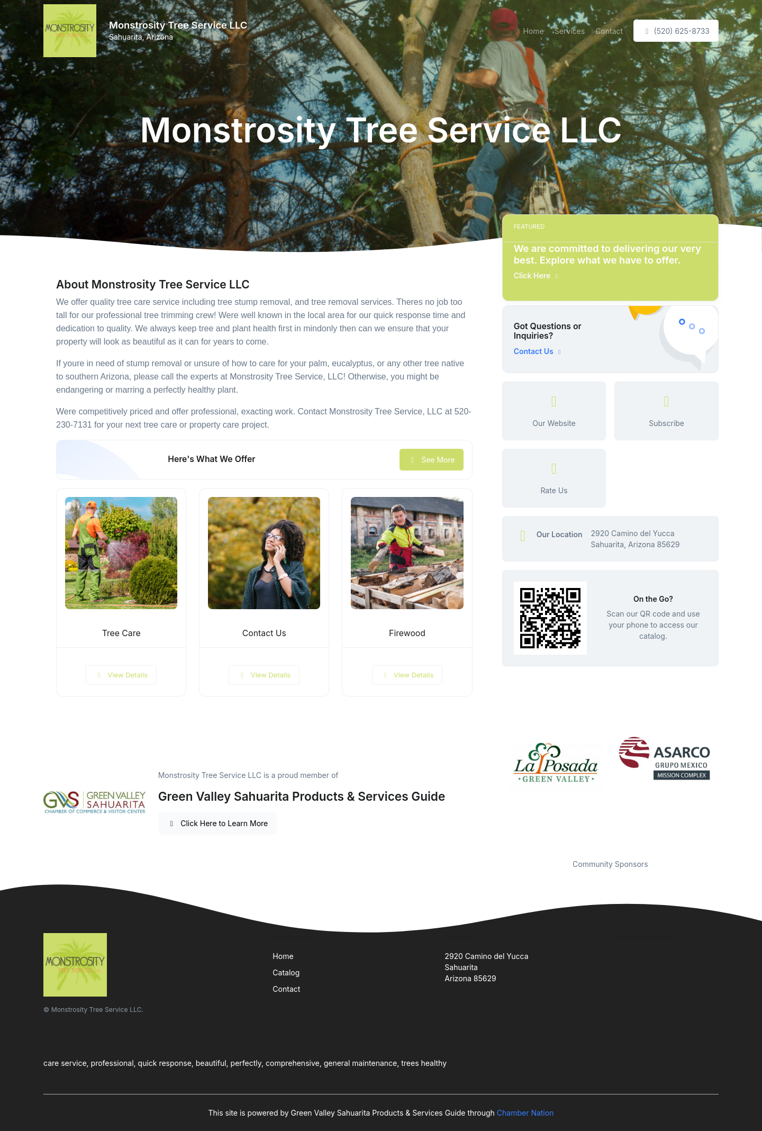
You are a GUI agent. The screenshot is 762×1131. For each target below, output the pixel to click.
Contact (609, 30)
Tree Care (121, 633)
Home (533, 30)
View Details (121, 675)
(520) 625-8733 (676, 30)
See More (431, 459)
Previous (494, 790)
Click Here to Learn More (217, 823)
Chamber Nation (525, 1112)
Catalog (286, 972)
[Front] (72, 30)
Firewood (407, 633)
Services (570, 30)
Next (726, 790)
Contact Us (264, 633)
